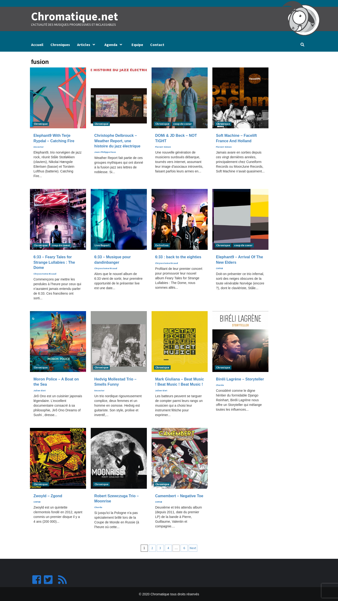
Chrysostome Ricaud (44, 273)
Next (193, 548)
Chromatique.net (74, 16)
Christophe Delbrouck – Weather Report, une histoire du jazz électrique (117, 141)
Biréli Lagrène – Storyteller (240, 379)
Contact (157, 44)
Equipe (137, 44)
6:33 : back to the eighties (178, 257)
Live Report (102, 245)
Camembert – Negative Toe (179, 496)
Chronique (41, 123)
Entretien (162, 245)
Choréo (220, 385)
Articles (87, 44)
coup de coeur (182, 123)
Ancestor (38, 146)
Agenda (114, 44)
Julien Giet (39, 390)
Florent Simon (163, 146)
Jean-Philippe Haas (105, 152)
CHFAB (219, 268)
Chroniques (60, 44)
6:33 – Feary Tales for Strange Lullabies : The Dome (54, 262)
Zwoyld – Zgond (47, 496)
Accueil (37, 44)
